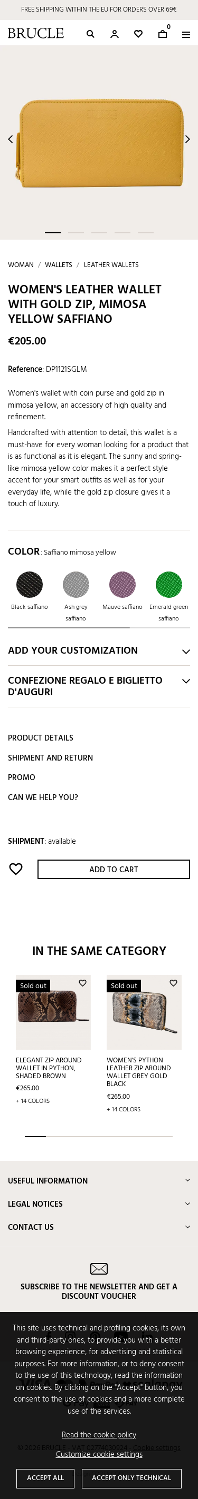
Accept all (45, 1478)
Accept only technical (131, 1478)
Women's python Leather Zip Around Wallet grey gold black (139, 1072)
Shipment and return (50, 758)
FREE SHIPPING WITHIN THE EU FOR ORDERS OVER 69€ (99, 9)
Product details (40, 738)
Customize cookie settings (99, 1455)
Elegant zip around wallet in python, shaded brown (49, 1068)
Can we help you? (43, 798)
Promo (21, 778)
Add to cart (113, 870)
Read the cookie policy (99, 1435)
